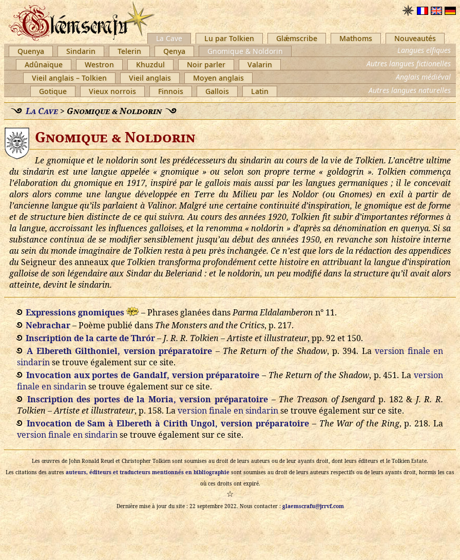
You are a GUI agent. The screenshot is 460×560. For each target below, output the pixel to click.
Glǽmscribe (296, 38)
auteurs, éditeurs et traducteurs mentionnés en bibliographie (147, 472)
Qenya (174, 51)
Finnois (170, 91)
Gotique (53, 91)
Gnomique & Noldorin (245, 51)
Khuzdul (150, 64)
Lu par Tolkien (229, 38)
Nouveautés (415, 38)
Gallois (217, 91)
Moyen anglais (218, 78)
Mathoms (355, 38)
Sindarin (80, 51)
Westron (99, 64)
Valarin (259, 64)
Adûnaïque (44, 64)
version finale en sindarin (228, 410)
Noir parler (206, 64)
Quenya (30, 51)
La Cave (169, 38)
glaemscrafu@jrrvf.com (313, 506)
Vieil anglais (150, 78)
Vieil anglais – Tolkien (69, 78)
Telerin (129, 51)
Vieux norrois (112, 91)
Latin (260, 91)
